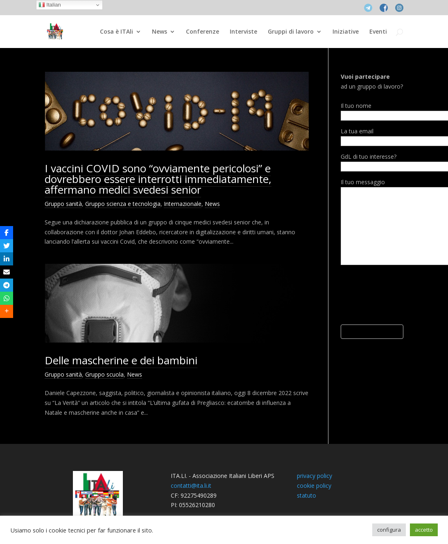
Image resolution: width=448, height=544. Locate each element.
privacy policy (314, 476)
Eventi (378, 32)
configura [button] (389, 529)
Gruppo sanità (63, 204)
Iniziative (346, 32)
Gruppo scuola (104, 374)
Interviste (243, 32)
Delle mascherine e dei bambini (121, 360)
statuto (306, 495)
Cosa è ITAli (116, 32)
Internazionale (182, 204)
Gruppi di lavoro (291, 32)
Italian (49, 5)
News (159, 32)
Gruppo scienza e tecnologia (123, 204)
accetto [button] (424, 529)
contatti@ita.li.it (191, 485)
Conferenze (202, 32)
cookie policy (314, 485)
